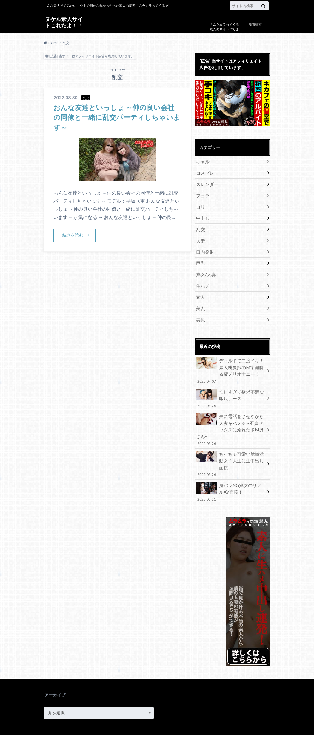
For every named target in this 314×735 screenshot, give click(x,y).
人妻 (200, 238)
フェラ (202, 194)
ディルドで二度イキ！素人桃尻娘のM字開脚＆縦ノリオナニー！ (230, 366)
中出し (202, 216)
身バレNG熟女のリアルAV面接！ (230, 471)
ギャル (202, 161)
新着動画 (255, 24)
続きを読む (72, 234)
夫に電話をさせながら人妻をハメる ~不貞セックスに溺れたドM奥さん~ (230, 420)
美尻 (200, 315)
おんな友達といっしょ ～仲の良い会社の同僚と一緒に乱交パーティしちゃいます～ (116, 117)
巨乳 (200, 260)
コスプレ (204, 172)
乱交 (200, 227)
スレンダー (206, 183)
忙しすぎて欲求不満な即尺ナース (230, 393)
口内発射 (204, 249)
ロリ (200, 205)
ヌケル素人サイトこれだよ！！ (64, 22)
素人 (200, 293)
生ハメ (202, 282)
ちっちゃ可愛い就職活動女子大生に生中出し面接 (230, 447)
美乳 (200, 304)
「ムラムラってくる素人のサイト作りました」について (224, 29)
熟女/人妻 (205, 271)
